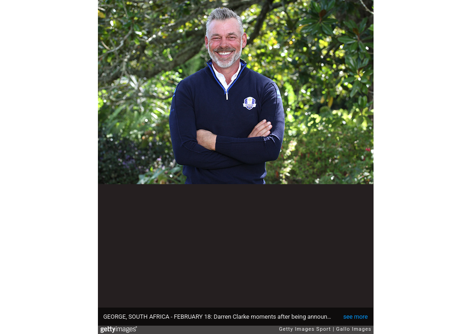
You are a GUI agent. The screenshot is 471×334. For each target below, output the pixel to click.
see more (355, 316)
